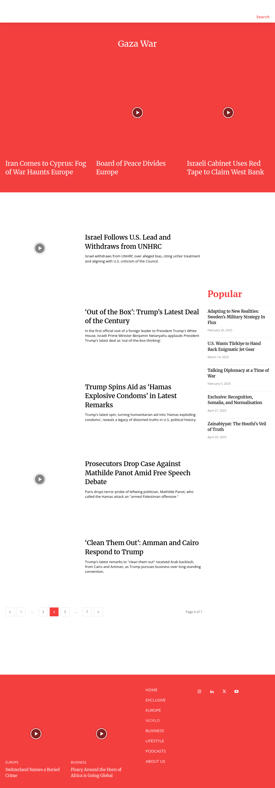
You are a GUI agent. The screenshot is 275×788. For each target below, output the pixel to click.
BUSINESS (78, 762)
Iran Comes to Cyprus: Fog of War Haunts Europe (45, 167)
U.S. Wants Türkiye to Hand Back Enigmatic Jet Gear (235, 336)
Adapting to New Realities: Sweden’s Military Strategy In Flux (238, 311)
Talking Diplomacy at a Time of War (238, 359)
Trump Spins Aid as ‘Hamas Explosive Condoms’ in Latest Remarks (131, 396)
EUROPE (11, 762)
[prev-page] (10, 611)
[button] (263, 17)
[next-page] (98, 611)
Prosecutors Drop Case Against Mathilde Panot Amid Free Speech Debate (138, 473)
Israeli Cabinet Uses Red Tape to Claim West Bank (225, 167)
